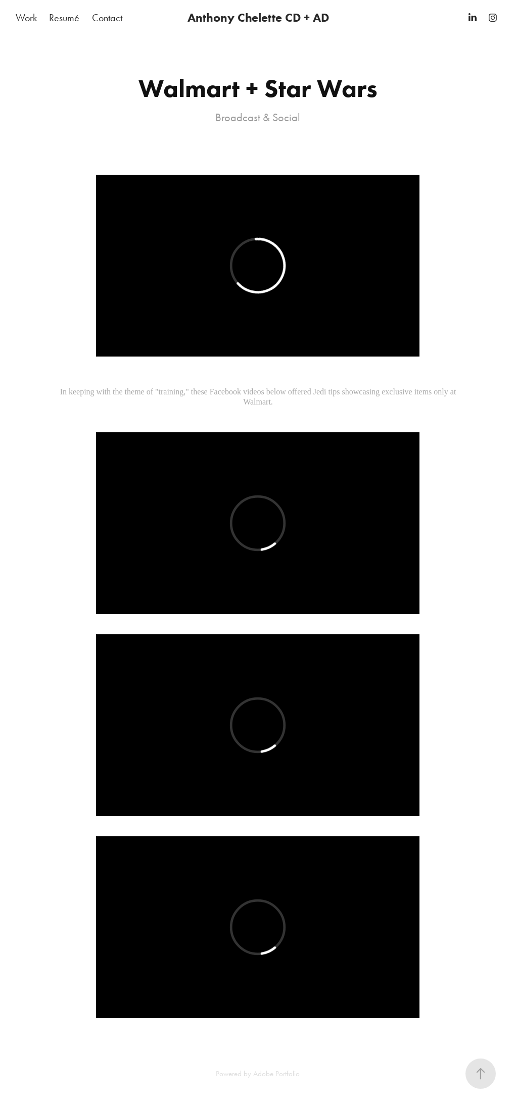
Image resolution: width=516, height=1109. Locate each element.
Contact (107, 18)
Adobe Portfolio (276, 1073)
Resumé (64, 18)
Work (26, 18)
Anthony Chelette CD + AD (258, 17)
